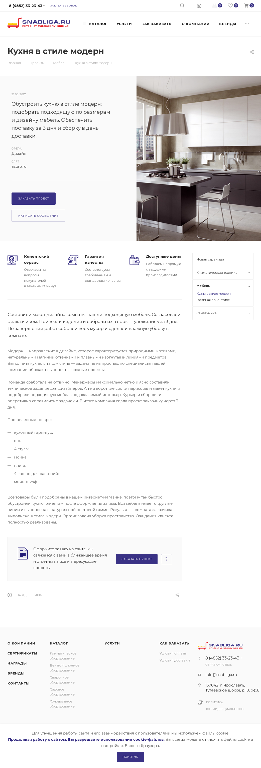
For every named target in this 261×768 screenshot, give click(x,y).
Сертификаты (22, 653)
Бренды (16, 673)
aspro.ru (19, 166)
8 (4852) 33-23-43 (222, 658)
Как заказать (174, 643)
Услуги (112, 643)
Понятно (130, 756)
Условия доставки (175, 660)
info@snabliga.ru (221, 674)
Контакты (18, 683)
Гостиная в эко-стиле (213, 300)
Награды (17, 663)
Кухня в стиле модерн (214, 294)
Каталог (59, 643)
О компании (21, 643)
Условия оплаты (173, 653)
